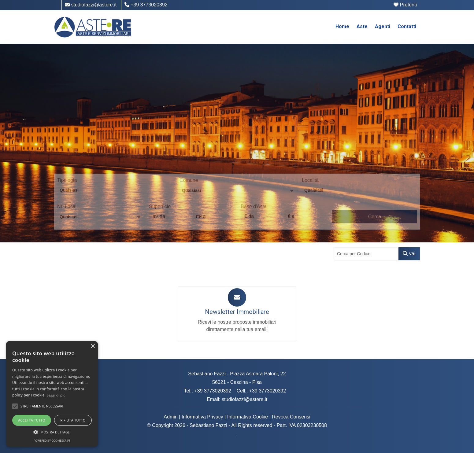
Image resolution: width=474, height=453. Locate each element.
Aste (362, 26)
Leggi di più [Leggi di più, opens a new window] (56, 395)
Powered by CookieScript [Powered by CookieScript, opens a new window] (52, 441)
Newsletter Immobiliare (237, 311)
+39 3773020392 (146, 4)
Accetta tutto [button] (31, 420)
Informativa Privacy (202, 416)
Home (342, 26)
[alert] (52, 394)
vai (409, 253)
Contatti (407, 26)
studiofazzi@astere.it (91, 4)
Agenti (382, 26)
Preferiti (405, 4)
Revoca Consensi (291, 416)
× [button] (92, 346)
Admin (170, 416)
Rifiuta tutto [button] (72, 420)
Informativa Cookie (247, 416)
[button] (15, 406)
